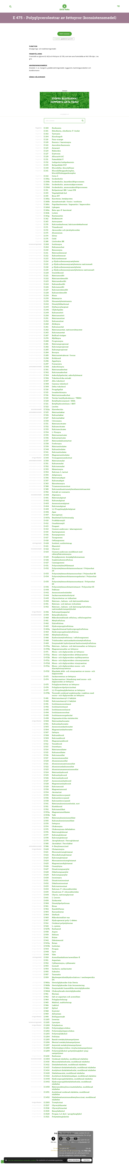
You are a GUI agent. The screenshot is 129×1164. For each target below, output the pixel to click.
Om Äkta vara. (55, 1150)
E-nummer (57, 39)
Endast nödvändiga (74, 1160)
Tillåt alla (86, 1160)
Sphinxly (75, 1150)
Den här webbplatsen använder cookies (22, 1160)
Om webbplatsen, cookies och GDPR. (64, 1148)
